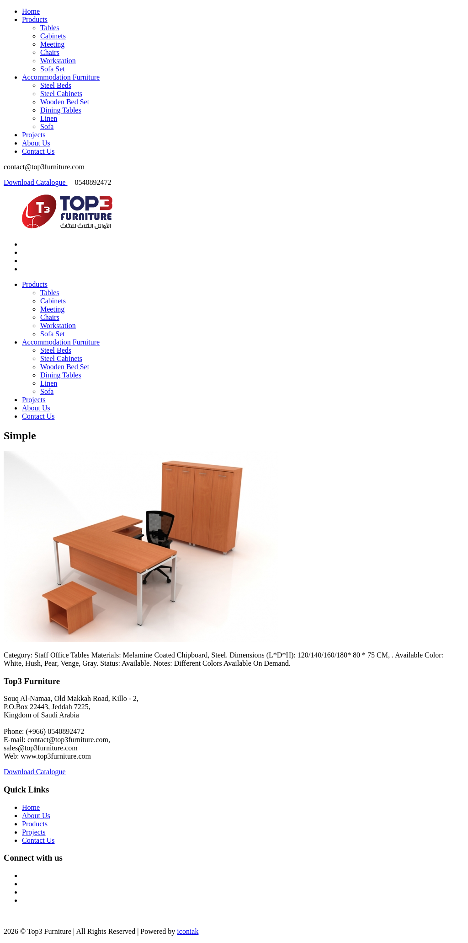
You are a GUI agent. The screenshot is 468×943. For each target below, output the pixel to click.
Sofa (46, 126)
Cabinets (53, 36)
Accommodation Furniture (61, 77)
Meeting (52, 44)
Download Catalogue (36, 182)
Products (35, 19)
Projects (34, 135)
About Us (36, 143)
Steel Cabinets (61, 93)
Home (31, 11)
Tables (49, 28)
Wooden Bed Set (64, 102)
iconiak (187, 931)
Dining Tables (60, 110)
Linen (48, 118)
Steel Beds (55, 85)
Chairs (49, 52)
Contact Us (38, 151)
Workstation (58, 61)
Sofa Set (52, 69)
